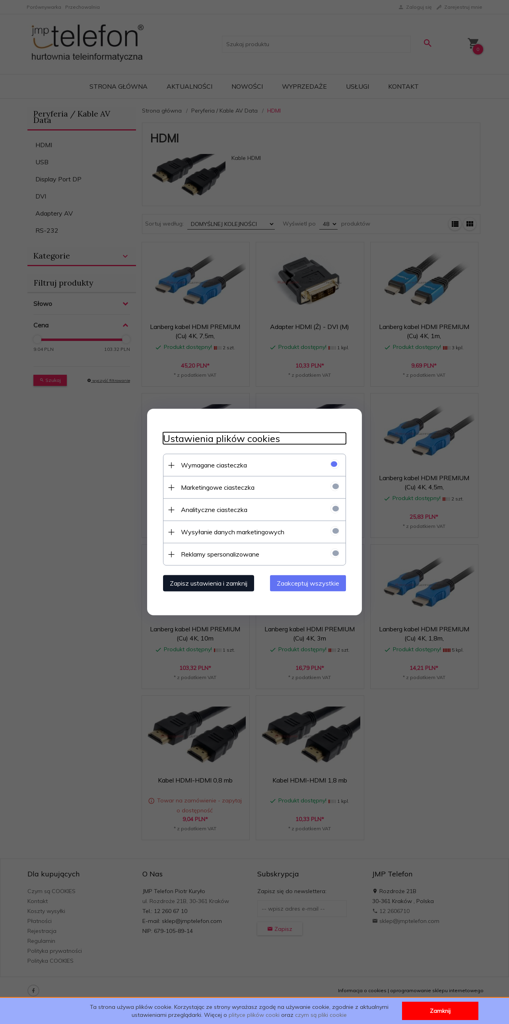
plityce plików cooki (254, 1014)
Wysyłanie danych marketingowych (232, 532)
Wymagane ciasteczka (214, 465)
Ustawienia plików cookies (221, 438)
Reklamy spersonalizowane (220, 554)
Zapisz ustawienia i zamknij (208, 583)
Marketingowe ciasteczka (217, 487)
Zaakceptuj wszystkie (308, 583)
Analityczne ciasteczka (214, 510)
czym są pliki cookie (321, 1014)
